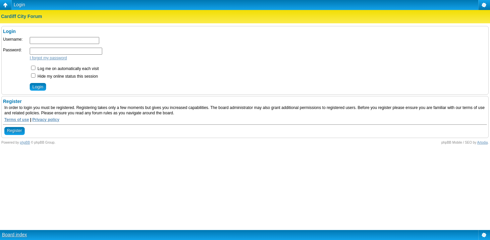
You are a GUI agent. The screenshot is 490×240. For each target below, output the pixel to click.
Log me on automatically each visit (65, 68)
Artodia (482, 142)
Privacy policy (45, 119)
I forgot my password (48, 58)
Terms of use (16, 119)
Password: (12, 50)
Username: (13, 39)
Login (19, 4)
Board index (14, 234)
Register (14, 130)
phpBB (25, 142)
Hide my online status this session (64, 76)
